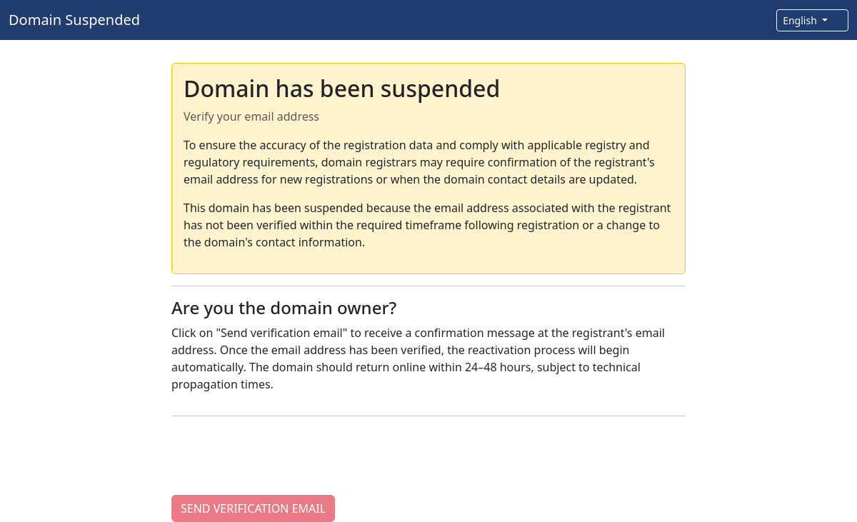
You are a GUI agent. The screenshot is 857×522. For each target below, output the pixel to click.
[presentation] (280, 455)
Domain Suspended (74, 19)
